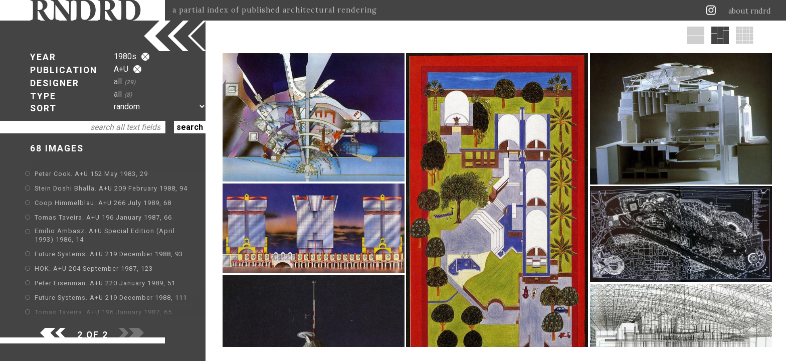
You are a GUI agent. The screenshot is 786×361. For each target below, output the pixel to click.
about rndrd (749, 11)
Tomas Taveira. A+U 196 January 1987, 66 (103, 217)
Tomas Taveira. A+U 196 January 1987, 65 (103, 312)
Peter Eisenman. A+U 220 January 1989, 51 (105, 283)
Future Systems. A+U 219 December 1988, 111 (111, 297)
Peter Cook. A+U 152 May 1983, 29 (91, 173)
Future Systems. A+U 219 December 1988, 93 (109, 254)
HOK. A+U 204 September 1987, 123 (94, 268)
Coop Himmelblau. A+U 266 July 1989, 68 (103, 203)
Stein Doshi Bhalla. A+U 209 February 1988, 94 (111, 188)
